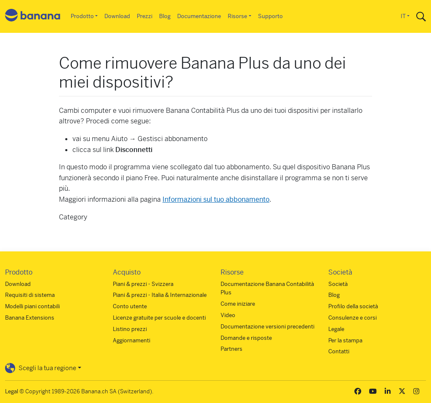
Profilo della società (353, 306)
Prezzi (144, 16)
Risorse (237, 16)
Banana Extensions (29, 317)
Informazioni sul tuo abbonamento (215, 199)
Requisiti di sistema (30, 295)
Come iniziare (238, 303)
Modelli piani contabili (32, 306)
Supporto (270, 16)
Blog (164, 16)
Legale (336, 329)
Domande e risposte (246, 338)
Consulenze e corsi (352, 317)
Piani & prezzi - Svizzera (143, 284)
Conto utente (130, 306)
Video (228, 315)
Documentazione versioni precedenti (267, 326)
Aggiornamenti (131, 340)
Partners (231, 348)
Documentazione (199, 16)
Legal (11, 391)
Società (338, 284)
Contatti (338, 351)
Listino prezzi (130, 329)
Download (117, 16)
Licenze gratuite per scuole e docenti (159, 317)
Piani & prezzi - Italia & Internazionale (160, 295)
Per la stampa (345, 340)
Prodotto (82, 16)
